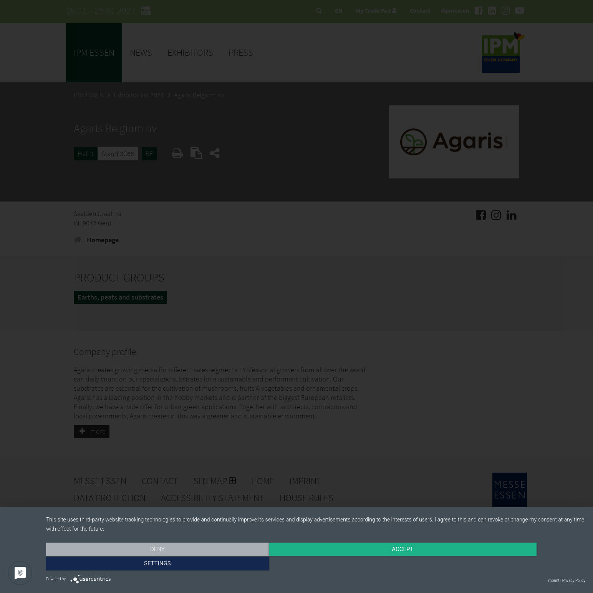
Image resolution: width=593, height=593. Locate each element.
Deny (127, 564)
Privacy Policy (573, 580)
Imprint (553, 580)
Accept (315, 564)
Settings (504, 564)
